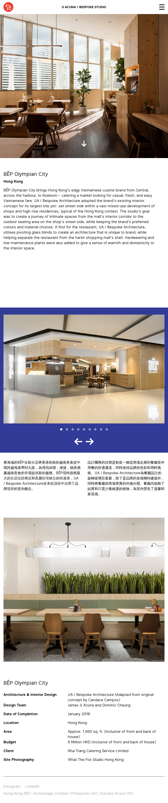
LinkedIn (32, 786)
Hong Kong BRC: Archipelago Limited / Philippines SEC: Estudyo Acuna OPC (69, 793)
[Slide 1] (61, 429)
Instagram (12, 786)
